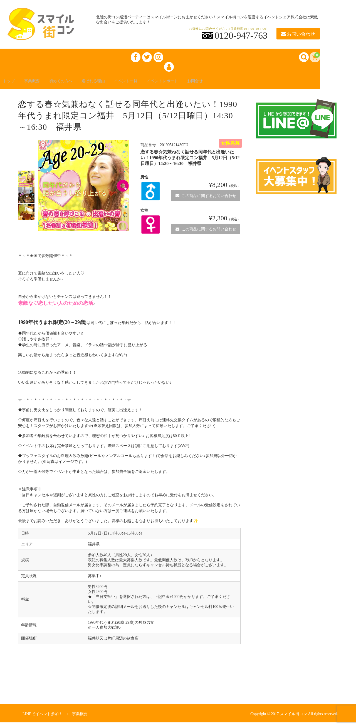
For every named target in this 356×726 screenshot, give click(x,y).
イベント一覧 (148, 83)
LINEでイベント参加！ (43, 717)
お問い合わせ (298, 34)
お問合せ (228, 83)
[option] (26, 182)
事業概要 (39, 83)
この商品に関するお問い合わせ (205, 199)
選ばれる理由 (110, 83)
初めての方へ (72, 83)
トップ (12, 83)
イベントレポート (190, 83)
